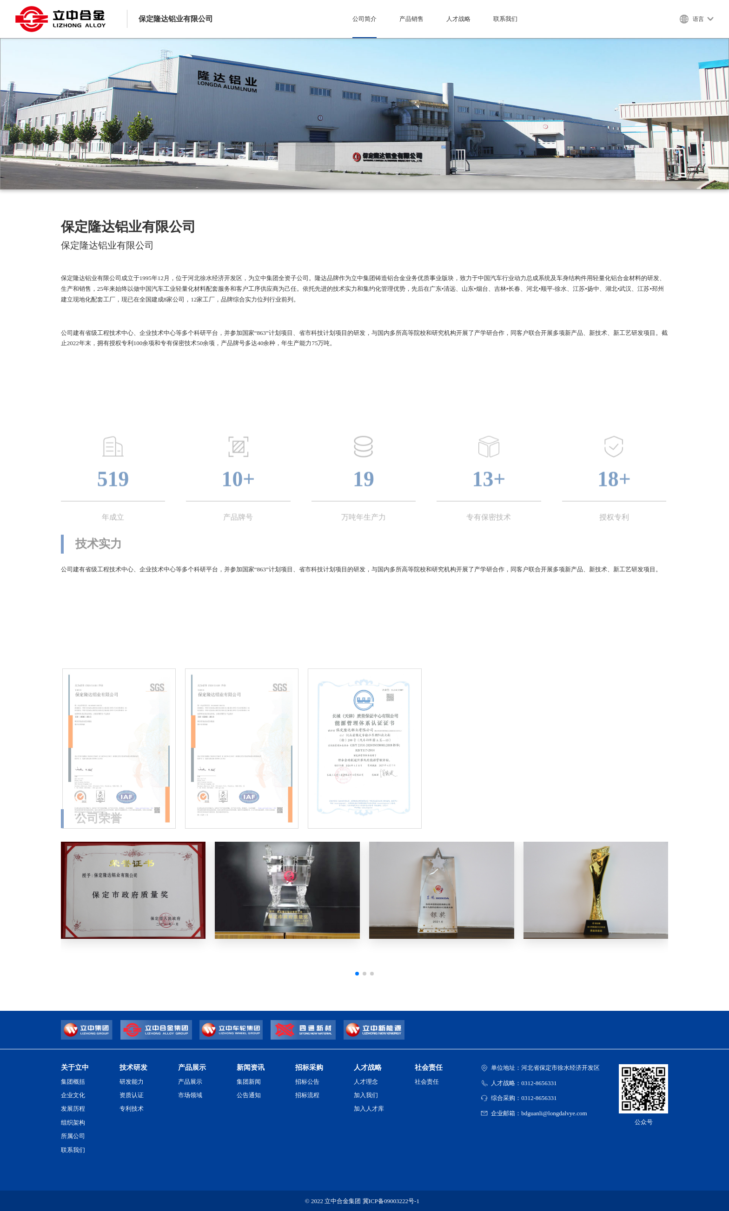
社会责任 (427, 1082)
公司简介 (364, 19)
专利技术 (131, 1109)
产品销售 (411, 19)
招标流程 (307, 1095)
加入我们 (366, 1095)
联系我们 (505, 19)
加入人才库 (369, 1109)
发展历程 (73, 1109)
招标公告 (307, 1082)
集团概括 (73, 1082)
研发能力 (131, 1082)
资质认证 (131, 1095)
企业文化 (73, 1095)
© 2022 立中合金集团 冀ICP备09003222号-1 (362, 1201)
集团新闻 (249, 1082)
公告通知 (249, 1095)
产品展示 (190, 1082)
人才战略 (458, 19)
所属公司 (73, 1136)
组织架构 (73, 1122)
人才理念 (366, 1082)
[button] (357, 973)
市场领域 (190, 1095)
